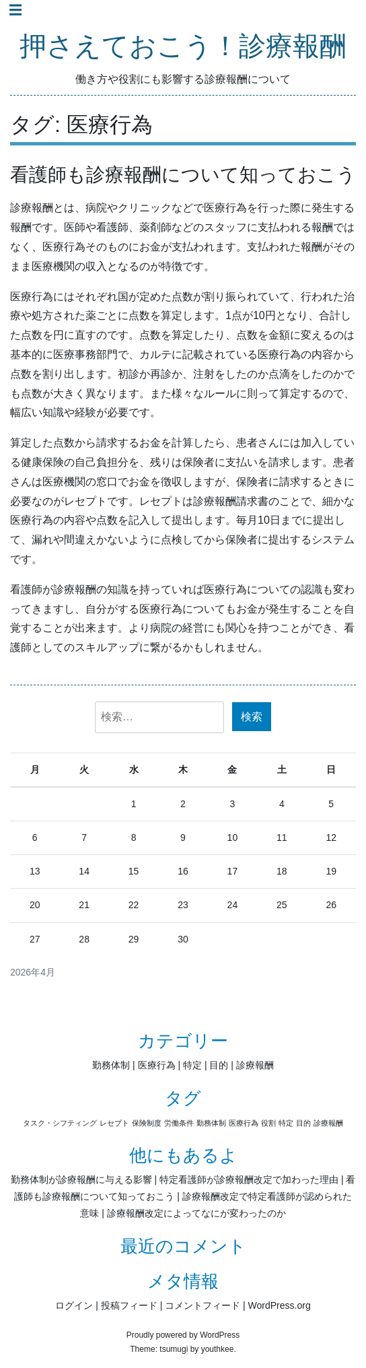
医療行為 (157, 1065)
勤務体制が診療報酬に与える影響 (81, 1179)
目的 (218, 1065)
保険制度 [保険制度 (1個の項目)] (146, 1123)
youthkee (217, 1349)
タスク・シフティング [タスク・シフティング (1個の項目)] (60, 1123)
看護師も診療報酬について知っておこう (183, 174)
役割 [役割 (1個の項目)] (268, 1123)
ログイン (74, 1305)
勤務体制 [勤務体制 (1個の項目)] (211, 1123)
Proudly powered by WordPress (183, 1335)
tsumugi (173, 1349)
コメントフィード (202, 1305)
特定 (192, 1065)
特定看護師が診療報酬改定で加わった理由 (248, 1179)
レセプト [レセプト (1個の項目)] (114, 1123)
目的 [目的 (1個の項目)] (303, 1123)
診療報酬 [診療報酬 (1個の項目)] (328, 1123)
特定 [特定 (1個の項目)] (286, 1123)
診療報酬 (255, 1065)
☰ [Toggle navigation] (15, 10)
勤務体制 (111, 1065)
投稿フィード (129, 1305)
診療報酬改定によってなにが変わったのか (196, 1213)
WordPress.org (279, 1305)
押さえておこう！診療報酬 (183, 47)
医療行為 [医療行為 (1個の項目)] (243, 1123)
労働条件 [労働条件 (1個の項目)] (179, 1123)
